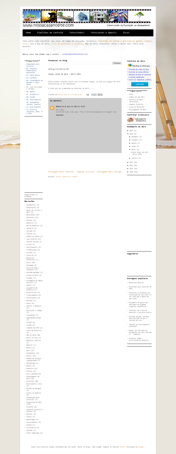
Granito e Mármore (33, 306)
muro (28, 350)
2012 (132, 165)
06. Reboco (30, 92)
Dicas (126, 33)
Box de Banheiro (32, 226)
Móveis (29, 348)
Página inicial (85, 172)
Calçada (29, 231)
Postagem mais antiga (109, 172)
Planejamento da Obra (137, 110)
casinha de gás (32, 242)
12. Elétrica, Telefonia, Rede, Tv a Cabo (34, 111)
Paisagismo (30, 363)
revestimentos (32, 422)
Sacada (29, 425)
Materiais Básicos (33, 340)
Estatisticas (31, 292)
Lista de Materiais (34, 330)
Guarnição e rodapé (34, 310)
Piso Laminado (32, 374)
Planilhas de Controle (50, 33)
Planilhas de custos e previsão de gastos (121, 41)
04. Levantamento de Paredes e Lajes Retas (34, 82)
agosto (135, 143)
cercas (29, 244)
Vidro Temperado (32, 433)
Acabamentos (31, 205)
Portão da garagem (33, 388)
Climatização (31, 250)
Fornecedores (31, 298)
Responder (60, 115)
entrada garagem (32, 272)
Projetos (29, 407)
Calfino (29, 234)
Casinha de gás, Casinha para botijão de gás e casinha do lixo (139, 318)
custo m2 (29, 255)
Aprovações (30, 215)
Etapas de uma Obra (136, 97)
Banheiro (29, 223)
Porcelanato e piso (34, 384)
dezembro (135, 137)
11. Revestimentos (33, 107)
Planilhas (30, 381)
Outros (29, 356)
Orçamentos (30, 353)
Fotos (25, 44)
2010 (132, 172)
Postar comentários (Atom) (66, 177)
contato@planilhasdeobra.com (75, 54)
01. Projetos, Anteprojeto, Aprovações (32, 70)
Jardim (29, 322)
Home (28, 33)
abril (134, 149)
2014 (132, 134)
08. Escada (30, 97)
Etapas (148, 41)
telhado (29, 430)
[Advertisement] (92, 161)
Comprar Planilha (136, 104)
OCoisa (58, 106)
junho (134, 146)
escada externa (32, 275)
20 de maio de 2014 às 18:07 (73, 106)
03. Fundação (31, 78)
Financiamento (32, 295)
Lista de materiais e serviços (67, 44)
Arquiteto (30, 217)
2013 (132, 162)
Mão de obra (31, 335)
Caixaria (29, 228)
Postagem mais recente (61, 172)
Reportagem (30, 419)
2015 (132, 131)
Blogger (141, 447)
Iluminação (30, 315)
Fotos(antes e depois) (104, 33)
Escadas (29, 278)
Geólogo (29, 300)
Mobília (29, 345)
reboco (29, 417)
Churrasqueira (32, 247)
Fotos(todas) (77, 33)
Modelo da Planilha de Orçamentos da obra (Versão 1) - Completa (140, 332)
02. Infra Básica (33, 75)
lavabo (29, 325)
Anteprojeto (31, 207)
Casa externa (31, 239)
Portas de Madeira (33, 393)
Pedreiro (29, 368)
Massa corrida (32, 338)
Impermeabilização (33, 318)
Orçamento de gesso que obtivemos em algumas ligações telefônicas (138, 304)
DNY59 (122, 447)
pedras (29, 366)
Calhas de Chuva (32, 236)
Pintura (29, 371)
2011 (132, 168)
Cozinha (29, 252)
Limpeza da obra (32, 328)
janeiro (135, 158)
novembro (135, 140)
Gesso (28, 303)
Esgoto (29, 285)
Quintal (29, 414)
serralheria (31, 428)
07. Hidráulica (32, 94)
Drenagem (29, 265)
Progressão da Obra (34, 402)
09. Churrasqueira (33, 100)
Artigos (29, 220)
